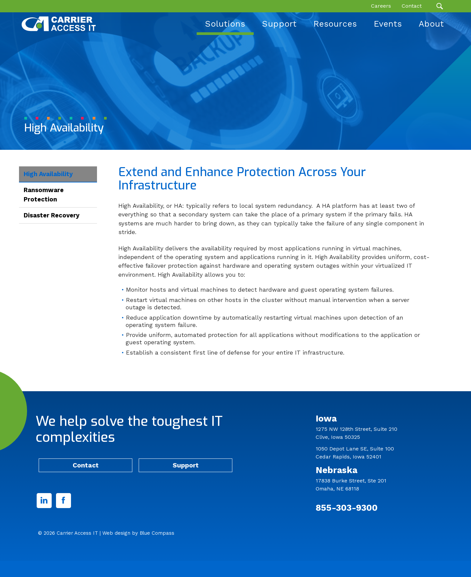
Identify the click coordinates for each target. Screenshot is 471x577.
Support (186, 465)
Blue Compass (157, 533)
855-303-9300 (347, 507)
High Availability (48, 173)
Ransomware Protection (44, 194)
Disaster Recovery (51, 215)
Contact (86, 465)
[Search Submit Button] (439, 6)
